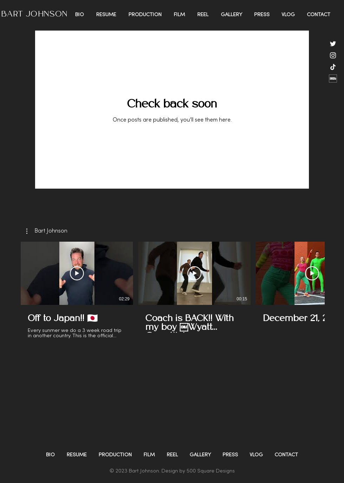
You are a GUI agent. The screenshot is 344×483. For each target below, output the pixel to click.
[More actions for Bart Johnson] (46, 231)
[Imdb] (333, 78)
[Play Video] (77, 273)
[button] (46, 231)
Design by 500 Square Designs (198, 471)
